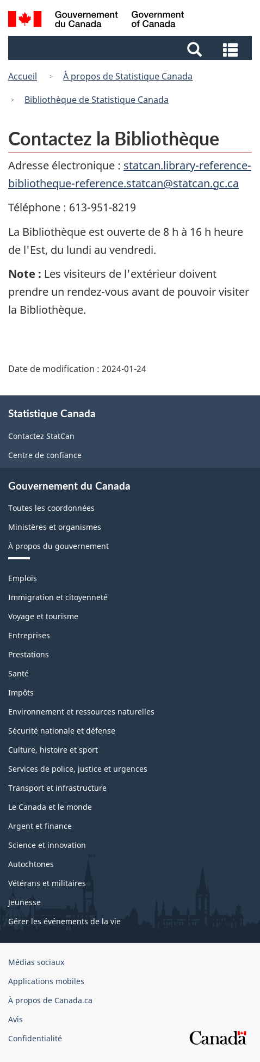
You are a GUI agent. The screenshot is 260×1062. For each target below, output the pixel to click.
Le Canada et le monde (50, 807)
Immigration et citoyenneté (58, 597)
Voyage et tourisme (43, 616)
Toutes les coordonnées (51, 508)
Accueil (22, 76)
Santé (18, 673)
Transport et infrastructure (57, 788)
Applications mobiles (46, 981)
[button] (131, 48)
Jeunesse (24, 902)
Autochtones (31, 864)
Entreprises (29, 635)
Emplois (22, 578)
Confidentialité (35, 1038)
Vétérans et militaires (47, 883)
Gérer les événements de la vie (64, 921)
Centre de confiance (45, 455)
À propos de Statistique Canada (128, 76)
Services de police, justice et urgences (77, 769)
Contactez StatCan (41, 436)
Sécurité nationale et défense (61, 730)
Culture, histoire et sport (53, 749)
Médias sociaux (36, 962)
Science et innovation (47, 845)
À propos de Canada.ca (50, 1000)
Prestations (28, 654)
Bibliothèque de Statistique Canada (96, 100)
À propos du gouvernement (58, 546)
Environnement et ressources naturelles (81, 711)
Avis (15, 1019)
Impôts (21, 692)
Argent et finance (40, 826)
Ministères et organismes (54, 527)
